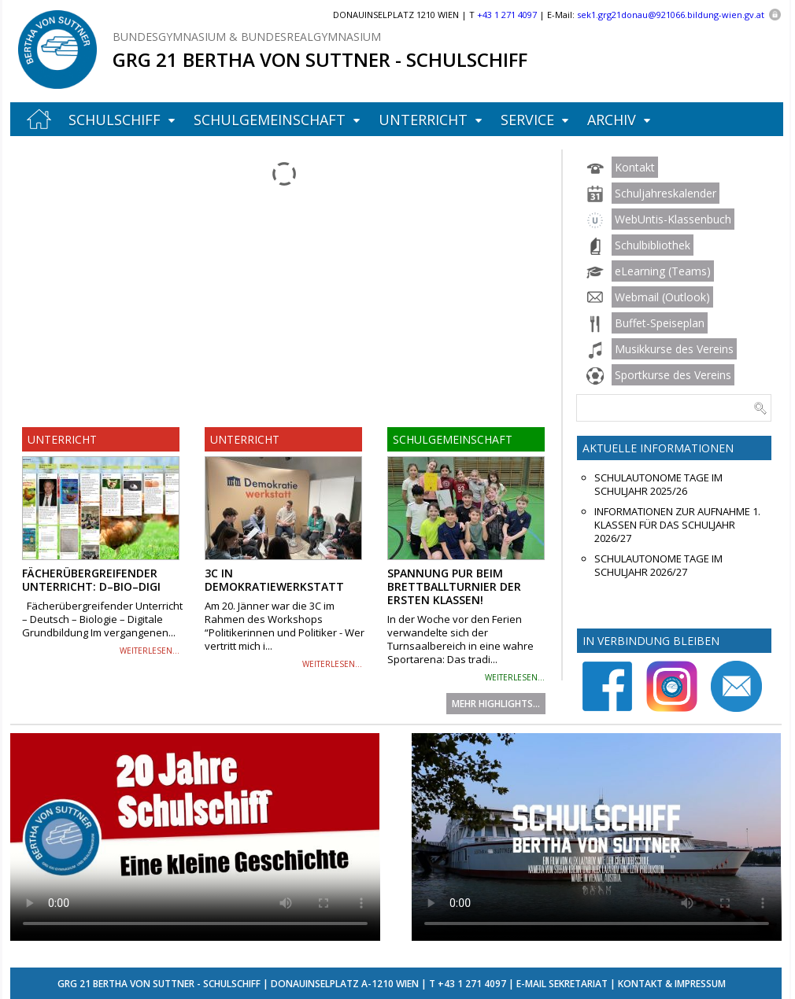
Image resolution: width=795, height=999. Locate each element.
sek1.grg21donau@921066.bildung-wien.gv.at (670, 14)
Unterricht (423, 119)
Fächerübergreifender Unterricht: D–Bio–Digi (91, 580)
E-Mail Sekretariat (562, 983)
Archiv (611, 119)
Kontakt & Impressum (672, 983)
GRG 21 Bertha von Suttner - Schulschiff (320, 59)
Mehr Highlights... (496, 703)
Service (527, 119)
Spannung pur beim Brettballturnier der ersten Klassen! (454, 586)
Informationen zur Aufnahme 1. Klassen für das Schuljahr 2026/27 (677, 525)
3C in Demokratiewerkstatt (274, 580)
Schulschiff (114, 119)
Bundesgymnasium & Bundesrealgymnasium (247, 36)
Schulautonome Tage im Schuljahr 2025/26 (658, 484)
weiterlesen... (149, 650)
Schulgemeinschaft (270, 119)
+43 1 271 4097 (472, 983)
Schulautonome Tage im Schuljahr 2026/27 (658, 565)
